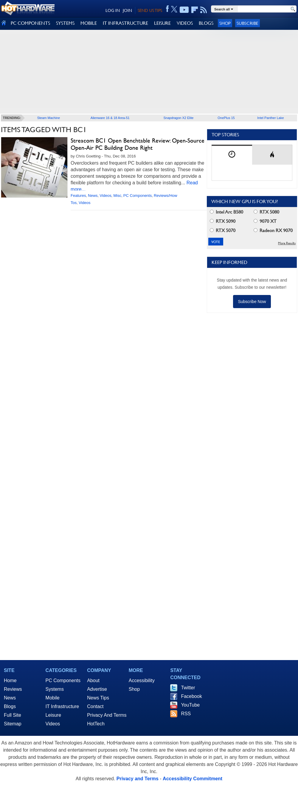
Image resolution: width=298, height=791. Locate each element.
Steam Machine (48, 118)
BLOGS (206, 23)
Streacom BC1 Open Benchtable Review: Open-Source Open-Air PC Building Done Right (137, 144)
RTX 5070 (222, 230)
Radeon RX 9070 (273, 230)
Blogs (10, 706)
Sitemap (12, 723)
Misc (117, 195)
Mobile (53, 697)
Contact (95, 706)
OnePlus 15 (226, 118)
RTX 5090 (222, 221)
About (93, 680)
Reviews (13, 689)
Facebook (191, 696)
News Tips (98, 697)
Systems (55, 689)
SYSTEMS (65, 23)
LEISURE (162, 23)
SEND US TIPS (150, 10)
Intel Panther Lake (270, 118)
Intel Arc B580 (226, 212)
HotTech (96, 723)
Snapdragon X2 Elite (179, 118)
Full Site (12, 715)
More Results (287, 243)
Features (78, 195)
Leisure (53, 715)
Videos (105, 195)
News (93, 195)
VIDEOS (185, 23)
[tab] (232, 155)
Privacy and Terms (138, 778)
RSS (186, 713)
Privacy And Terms (106, 715)
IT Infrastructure (62, 706)
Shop (225, 23)
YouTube (190, 704)
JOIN (127, 10)
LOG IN (112, 10)
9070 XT (265, 221)
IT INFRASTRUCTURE (125, 23)
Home (10, 680)
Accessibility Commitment (192, 778)
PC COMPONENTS (30, 23)
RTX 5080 (266, 212)
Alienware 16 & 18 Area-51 (110, 118)
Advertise (97, 689)
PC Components (137, 195)
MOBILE (88, 23)
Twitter (188, 687)
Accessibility (142, 680)
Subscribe (247, 23)
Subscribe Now (252, 301)
